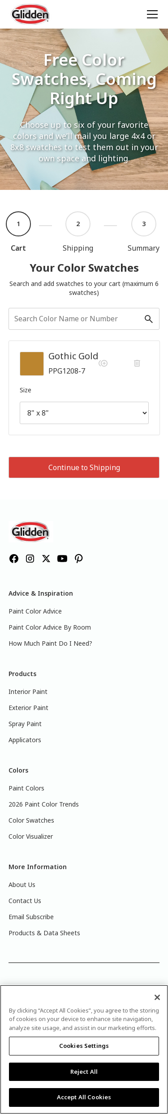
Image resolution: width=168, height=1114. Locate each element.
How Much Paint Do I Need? (50, 643)
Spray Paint (25, 723)
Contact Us (25, 900)
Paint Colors (26, 788)
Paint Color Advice (35, 611)
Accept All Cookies (84, 1097)
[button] (150, 14)
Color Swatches (31, 820)
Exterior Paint (28, 707)
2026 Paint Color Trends (44, 804)
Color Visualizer (31, 836)
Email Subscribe (31, 916)
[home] (31, 14)
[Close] (157, 997)
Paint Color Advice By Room (50, 627)
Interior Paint (28, 691)
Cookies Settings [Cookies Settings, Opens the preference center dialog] (84, 1046)
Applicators (25, 740)
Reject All (84, 1072)
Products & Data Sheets (44, 933)
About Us (22, 884)
